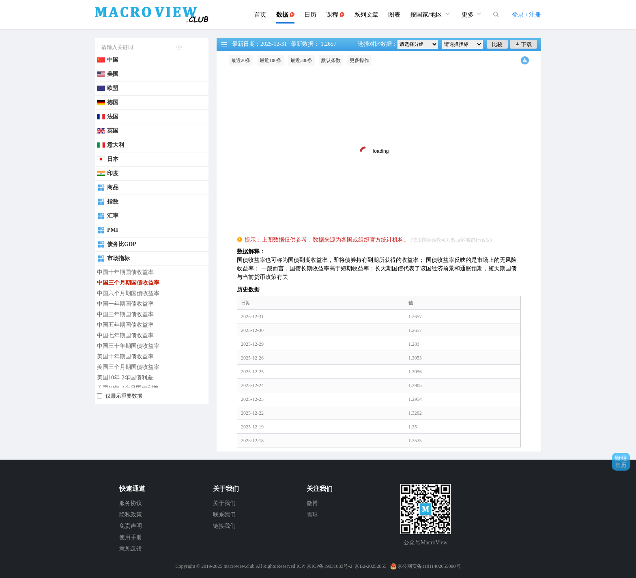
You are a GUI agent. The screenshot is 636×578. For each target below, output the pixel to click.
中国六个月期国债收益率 (128, 293)
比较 (497, 44)
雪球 (312, 515)
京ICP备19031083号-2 (329, 566)
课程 (335, 14)
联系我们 (224, 515)
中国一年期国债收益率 (125, 304)
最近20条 (241, 60)
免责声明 (130, 526)
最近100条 (270, 60)
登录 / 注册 (526, 14)
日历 (310, 14)
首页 (260, 14)
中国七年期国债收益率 (125, 335)
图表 (394, 14)
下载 (523, 44)
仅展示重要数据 (123, 396)
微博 (312, 503)
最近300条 (301, 60)
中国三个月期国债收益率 (128, 283)
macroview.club (238, 566)
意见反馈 (130, 549)
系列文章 (366, 14)
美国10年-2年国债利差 (125, 378)
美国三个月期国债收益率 (128, 367)
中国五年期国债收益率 (125, 325)
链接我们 (224, 526)
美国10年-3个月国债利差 (128, 388)
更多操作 (359, 60)
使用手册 (130, 537)
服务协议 (130, 503)
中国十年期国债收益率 (125, 272)
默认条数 (331, 60)
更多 (472, 13)
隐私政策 (130, 515)
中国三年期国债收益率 (125, 314)
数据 (285, 14)
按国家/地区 (431, 13)
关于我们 (224, 503)
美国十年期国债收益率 (125, 356)
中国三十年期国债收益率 (128, 346)
